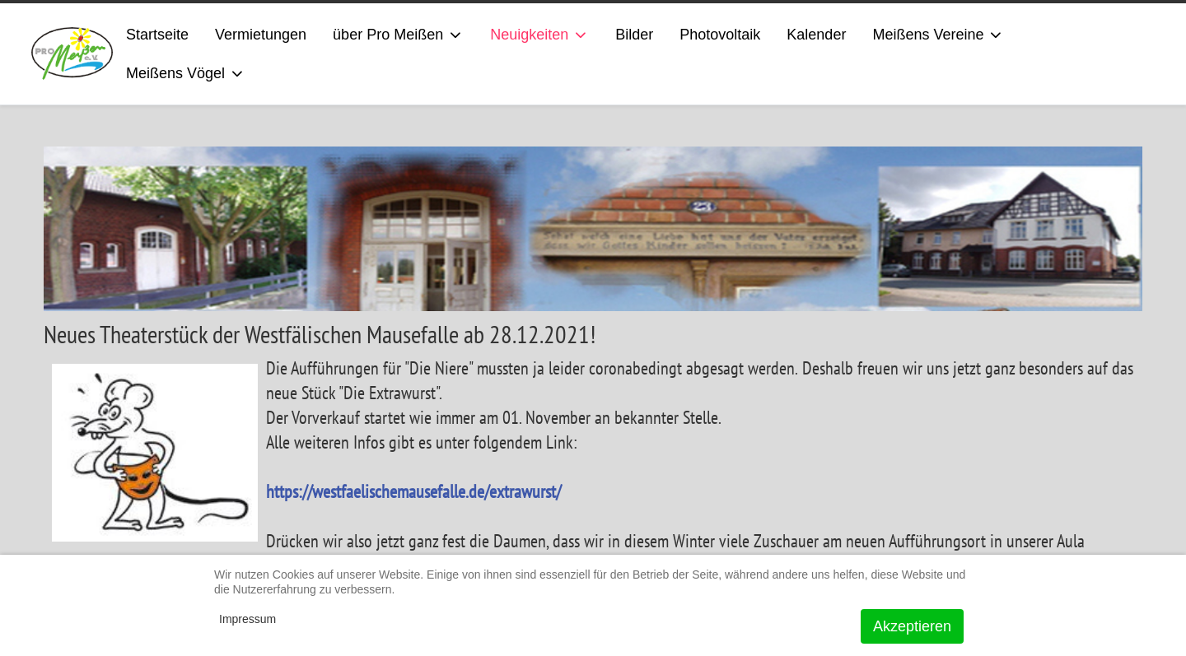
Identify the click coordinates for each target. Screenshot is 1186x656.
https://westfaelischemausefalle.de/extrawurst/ (413, 491)
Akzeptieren (912, 626)
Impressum (247, 619)
